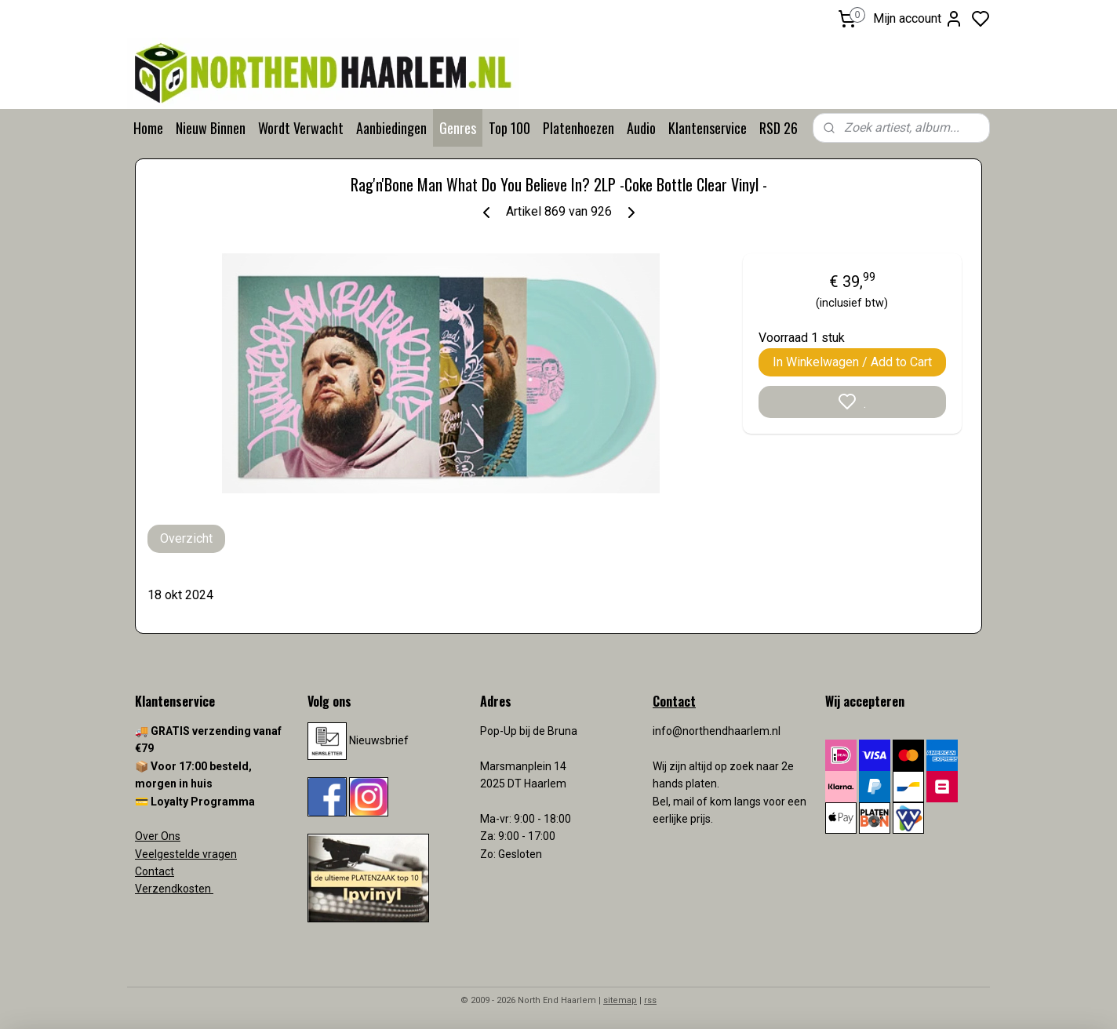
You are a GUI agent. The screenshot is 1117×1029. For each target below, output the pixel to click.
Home (148, 128)
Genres (457, 128)
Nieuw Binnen (211, 128)
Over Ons (157, 836)
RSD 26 (778, 128)
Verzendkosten (174, 888)
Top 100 (509, 128)
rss (650, 1000)
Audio (641, 128)
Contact (154, 871)
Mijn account (918, 18)
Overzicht (186, 538)
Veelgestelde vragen (186, 854)
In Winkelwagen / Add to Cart (852, 362)
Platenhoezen (578, 128)
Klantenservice (707, 128)
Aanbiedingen (391, 128)
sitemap (620, 1000)
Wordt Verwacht (301, 128)
